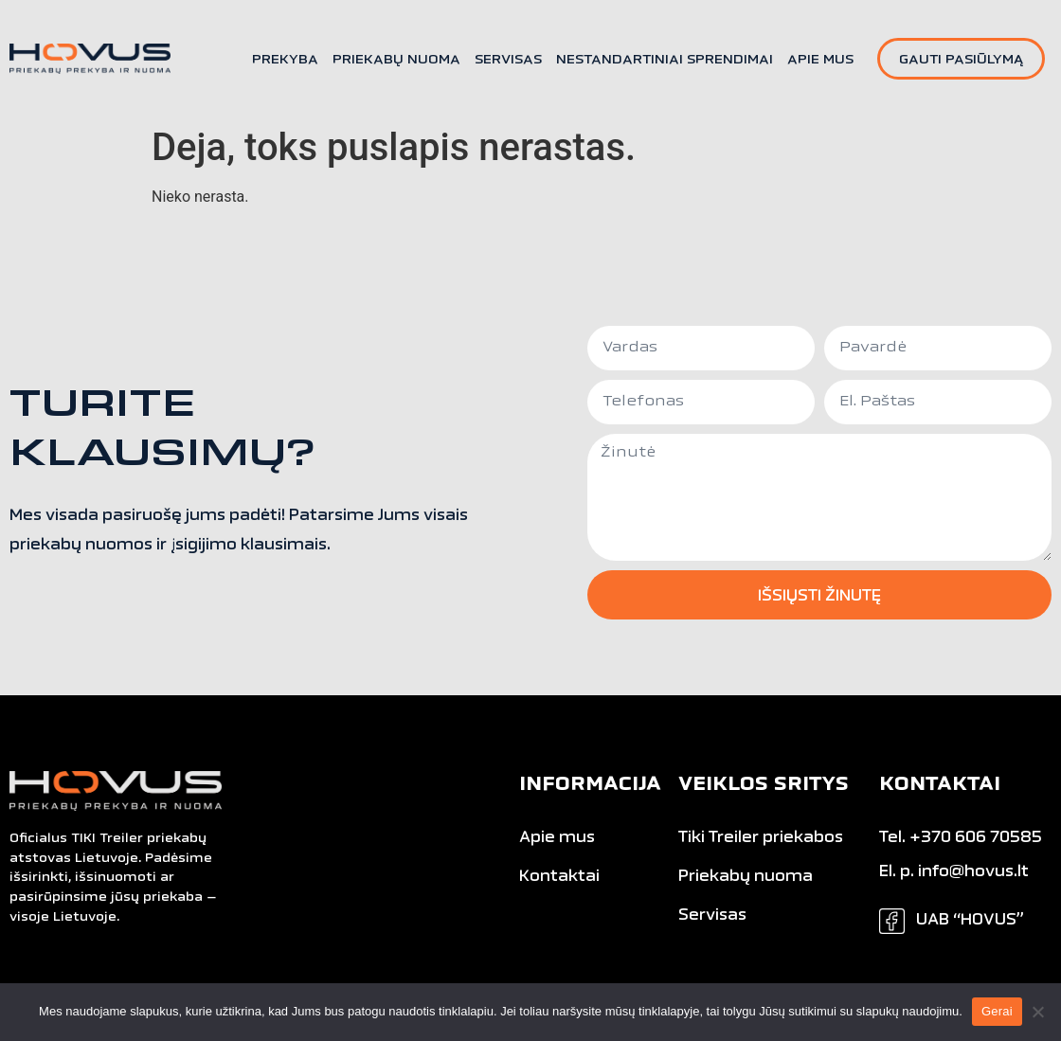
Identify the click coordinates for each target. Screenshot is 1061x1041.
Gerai (997, 1011)
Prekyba (285, 60)
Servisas (508, 60)
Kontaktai (559, 877)
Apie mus (820, 60)
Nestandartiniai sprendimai (664, 60)
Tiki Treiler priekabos (760, 838)
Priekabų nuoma (396, 60)
